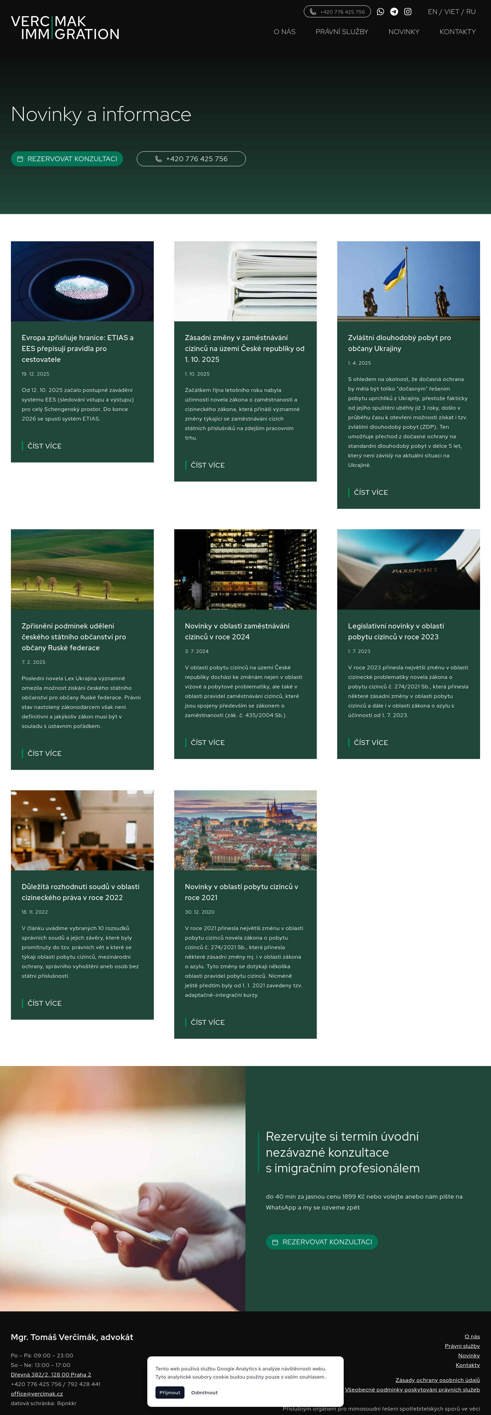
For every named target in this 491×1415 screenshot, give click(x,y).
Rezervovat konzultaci (67, 159)
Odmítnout (204, 1392)
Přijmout (170, 1392)
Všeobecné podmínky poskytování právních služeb (412, 1389)
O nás (285, 32)
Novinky (404, 32)
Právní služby (342, 32)
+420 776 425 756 (337, 11)
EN (433, 11)
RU (471, 11)
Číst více (44, 446)
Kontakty (458, 32)
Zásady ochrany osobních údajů (438, 1380)
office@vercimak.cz (37, 1393)
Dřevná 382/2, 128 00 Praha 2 (51, 1374)
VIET (452, 11)
